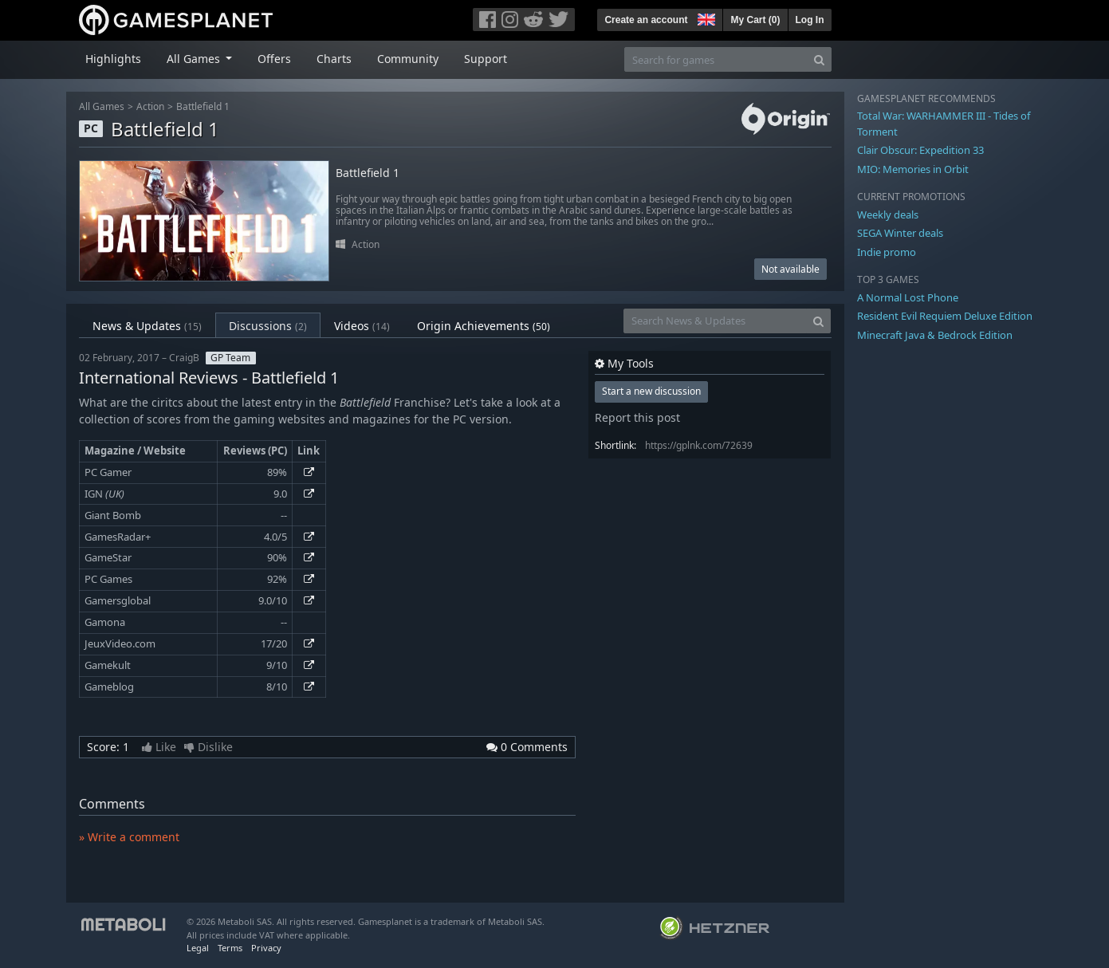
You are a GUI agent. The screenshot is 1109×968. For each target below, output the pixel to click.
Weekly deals (887, 214)
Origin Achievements (483, 325)
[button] (704, 18)
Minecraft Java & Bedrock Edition (935, 335)
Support (485, 58)
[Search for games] (716, 59)
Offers (274, 58)
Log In (810, 20)
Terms (230, 948)
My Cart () (755, 20)
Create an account (645, 20)
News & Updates (147, 325)
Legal (198, 948)
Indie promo (886, 252)
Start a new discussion (651, 391)
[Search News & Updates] (715, 321)
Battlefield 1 (203, 106)
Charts (334, 58)
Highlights (113, 58)
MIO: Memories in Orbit (913, 169)
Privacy (266, 948)
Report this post (637, 417)
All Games (101, 106)
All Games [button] (195, 58)
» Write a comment (129, 836)
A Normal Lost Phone (907, 297)
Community (407, 58)
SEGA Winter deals (900, 233)
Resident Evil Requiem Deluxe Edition (944, 316)
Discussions (268, 325)
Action (150, 106)
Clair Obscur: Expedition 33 (920, 150)
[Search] (819, 59)
